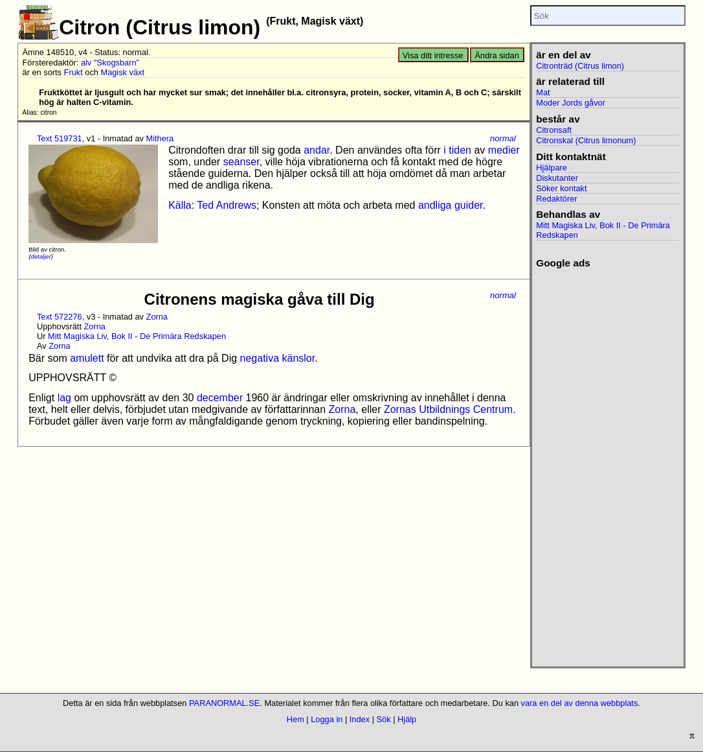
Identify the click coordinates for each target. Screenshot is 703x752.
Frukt (73, 72)
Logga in (326, 719)
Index (360, 719)
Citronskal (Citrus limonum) (586, 140)
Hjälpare (551, 167)
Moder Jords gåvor (570, 103)
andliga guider (450, 205)
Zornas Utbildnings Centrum (448, 409)
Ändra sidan (497, 55)
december (220, 397)
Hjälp (406, 719)
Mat (543, 92)
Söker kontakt (561, 188)
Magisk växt (122, 72)
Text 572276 (59, 317)
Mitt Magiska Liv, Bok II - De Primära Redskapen (137, 336)
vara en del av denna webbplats (579, 703)
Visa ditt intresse (433, 55)
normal (503, 138)
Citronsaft (554, 130)
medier (504, 150)
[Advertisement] (607, 463)
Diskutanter (557, 178)
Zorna (157, 317)
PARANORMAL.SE (224, 703)
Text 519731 (59, 138)
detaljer (40, 256)
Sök (384, 719)
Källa (180, 205)
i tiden (457, 150)
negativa (260, 358)
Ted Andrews (226, 205)
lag (64, 397)
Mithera (160, 138)
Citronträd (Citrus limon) (580, 66)
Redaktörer (556, 199)
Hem (295, 719)
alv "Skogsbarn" (110, 62)
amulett (87, 358)
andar (316, 150)
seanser (241, 161)
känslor (298, 358)
